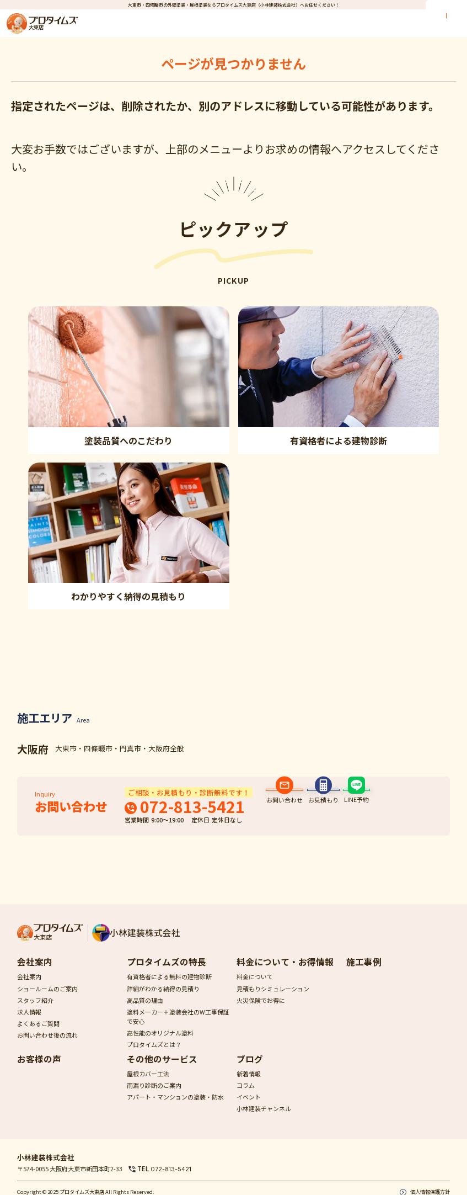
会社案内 (34, 972)
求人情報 (29, 1022)
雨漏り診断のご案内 (154, 1095)
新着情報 (249, 1084)
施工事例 (364, 972)
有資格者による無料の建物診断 (169, 987)
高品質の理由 (145, 1010)
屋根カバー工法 (148, 1084)
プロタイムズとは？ (154, 1055)
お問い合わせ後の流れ (47, 1045)
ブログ (250, 1069)
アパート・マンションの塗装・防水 (175, 1107)
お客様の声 (39, 1069)
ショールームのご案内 (47, 999)
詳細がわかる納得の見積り (163, 999)
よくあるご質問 (38, 1033)
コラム (246, 1095)
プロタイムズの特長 (166, 972)
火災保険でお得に (261, 1010)
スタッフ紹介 (35, 1010)
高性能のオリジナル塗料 (160, 1043)
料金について (255, 987)
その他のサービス (162, 1069)
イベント (249, 1107)
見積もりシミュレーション (273, 999)
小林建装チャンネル (264, 1119)
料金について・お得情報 (285, 972)
